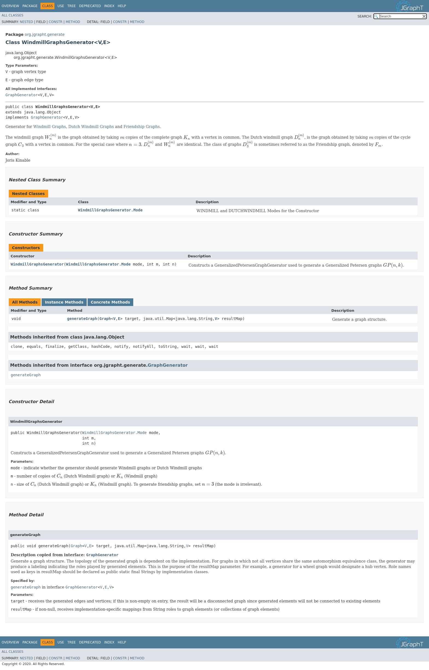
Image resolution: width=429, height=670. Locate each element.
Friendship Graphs (141, 126)
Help (122, 6)
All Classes (12, 15)
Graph (105, 318)
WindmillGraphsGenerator (37, 264)
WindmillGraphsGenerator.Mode (110, 210)
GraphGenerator (21, 95)
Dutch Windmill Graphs (91, 126)
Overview (10, 6)
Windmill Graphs (49, 126)
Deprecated (90, 6)
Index (109, 6)
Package (29, 6)
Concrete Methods (110, 302)
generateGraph (82, 318)
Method (73, 22)
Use (60, 6)
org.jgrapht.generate (45, 34)
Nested (26, 22)
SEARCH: (365, 16)
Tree (71, 6)
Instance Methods (64, 302)
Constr (55, 22)
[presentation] (51, 137)
